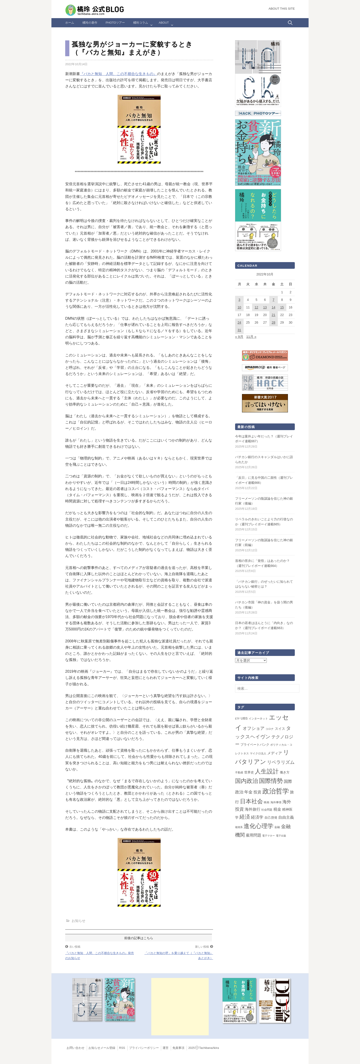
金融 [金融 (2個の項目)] (277, 827)
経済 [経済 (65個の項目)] (244, 817)
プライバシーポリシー (144, 1048)
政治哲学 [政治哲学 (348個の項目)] (275, 791)
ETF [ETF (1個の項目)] (237, 718)
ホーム (69, 22)
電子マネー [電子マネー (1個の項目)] (268, 835)
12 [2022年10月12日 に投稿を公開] (256, 307)
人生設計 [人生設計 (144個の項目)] (267, 771)
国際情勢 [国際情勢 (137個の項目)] (271, 780)
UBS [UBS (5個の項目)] (244, 718)
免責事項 (178, 1048)
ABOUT (164, 22)
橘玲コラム (140, 22)
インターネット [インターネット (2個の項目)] (258, 718)
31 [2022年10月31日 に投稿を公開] (239, 330)
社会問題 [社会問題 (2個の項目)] (266, 809)
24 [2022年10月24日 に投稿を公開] (239, 322)
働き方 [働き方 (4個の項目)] (285, 772)
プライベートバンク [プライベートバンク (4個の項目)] (254, 744)
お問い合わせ (75, 1048)
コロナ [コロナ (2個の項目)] (269, 729)
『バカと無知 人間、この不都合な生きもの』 (118, 74)
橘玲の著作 (89, 22)
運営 (166, 1048)
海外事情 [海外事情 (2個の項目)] (275, 802)
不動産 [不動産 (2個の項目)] (239, 772)
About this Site (282, 8)
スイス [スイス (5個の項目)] (280, 729)
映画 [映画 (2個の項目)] (266, 802)
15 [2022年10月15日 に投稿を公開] (282, 307)
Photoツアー (115, 22)
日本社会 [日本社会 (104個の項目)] (251, 801)
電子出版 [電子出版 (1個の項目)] (281, 835)
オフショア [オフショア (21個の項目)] (253, 728)
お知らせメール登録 (101, 1048)
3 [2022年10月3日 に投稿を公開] (239, 300)
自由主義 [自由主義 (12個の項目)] (286, 817)
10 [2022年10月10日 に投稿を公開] (239, 307)
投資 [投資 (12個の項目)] (257, 792)
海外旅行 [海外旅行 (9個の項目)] (252, 809)
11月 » (251, 337)
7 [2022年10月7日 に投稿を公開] (273, 300)
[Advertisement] (180, 1006)
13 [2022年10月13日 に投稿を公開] (265, 307)
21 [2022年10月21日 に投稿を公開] (273, 315)
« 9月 (239, 337)
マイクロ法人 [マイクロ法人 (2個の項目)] (258, 753)
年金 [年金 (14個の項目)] (248, 792)
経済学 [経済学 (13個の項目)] (257, 817)
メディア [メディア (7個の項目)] (274, 753)
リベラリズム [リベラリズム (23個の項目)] (281, 762)
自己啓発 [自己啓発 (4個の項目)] (270, 817)
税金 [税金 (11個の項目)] (277, 809)
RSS (122, 1048)
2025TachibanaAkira (203, 1048)
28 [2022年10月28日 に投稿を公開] (273, 322)
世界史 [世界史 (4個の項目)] (249, 772)
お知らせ (78, 921)
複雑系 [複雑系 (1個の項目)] (239, 827)
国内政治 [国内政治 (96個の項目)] (246, 781)
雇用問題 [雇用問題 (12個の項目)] (253, 835)
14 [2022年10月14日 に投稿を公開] (273, 307)
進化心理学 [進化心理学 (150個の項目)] (258, 826)
